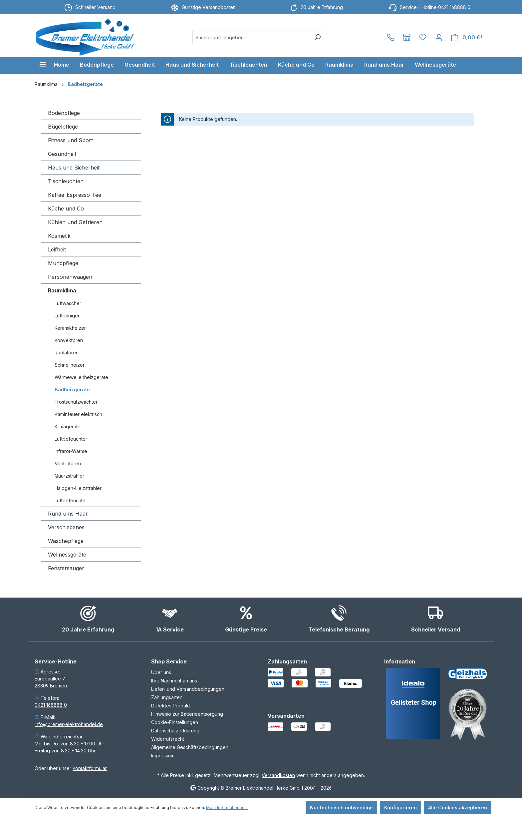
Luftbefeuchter (71, 439)
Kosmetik (59, 235)
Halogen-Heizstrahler (78, 488)
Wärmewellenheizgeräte (81, 377)
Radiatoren (67, 352)
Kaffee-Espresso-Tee (74, 195)
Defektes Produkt (170, 705)
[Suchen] (317, 37)
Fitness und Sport (70, 140)
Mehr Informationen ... (227, 807)
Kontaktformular (90, 768)
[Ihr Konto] (439, 37)
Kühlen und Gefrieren (75, 222)
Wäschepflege (66, 541)
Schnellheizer (70, 365)
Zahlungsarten (166, 697)
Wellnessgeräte (67, 554)
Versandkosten (278, 775)
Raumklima (62, 290)
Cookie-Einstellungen (174, 722)
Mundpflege (63, 263)
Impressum (162, 755)
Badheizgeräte (72, 389)
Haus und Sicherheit (74, 167)
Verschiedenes (66, 527)
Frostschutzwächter (76, 402)
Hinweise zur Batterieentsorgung (187, 714)
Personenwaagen (70, 276)
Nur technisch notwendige (341, 807)
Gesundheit (62, 154)
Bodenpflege (64, 113)
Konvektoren (69, 340)
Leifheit (57, 249)
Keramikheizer (70, 328)
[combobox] (251, 37)
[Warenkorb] (467, 37)
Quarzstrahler (69, 476)
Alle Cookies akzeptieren (457, 807)
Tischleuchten (66, 181)
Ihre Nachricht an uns (174, 680)
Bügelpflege (63, 126)
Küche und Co (66, 208)
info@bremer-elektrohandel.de (69, 724)
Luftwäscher (68, 303)
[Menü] (43, 64)
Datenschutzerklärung (175, 730)
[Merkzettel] (423, 37)
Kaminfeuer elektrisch (78, 414)
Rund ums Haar (68, 513)
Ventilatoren (68, 463)
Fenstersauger (66, 568)
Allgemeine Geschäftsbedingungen (189, 747)
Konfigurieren (400, 807)
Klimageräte (68, 426)
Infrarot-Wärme (71, 451)
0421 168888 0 (51, 705)
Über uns (161, 672)
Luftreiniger (67, 315)
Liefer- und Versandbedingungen (187, 689)
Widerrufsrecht (167, 739)
